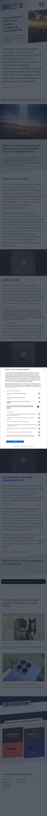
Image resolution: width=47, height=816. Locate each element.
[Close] (44, 370)
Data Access (23, 446)
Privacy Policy (30, 446)
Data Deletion (16, 446)
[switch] (38, 393)
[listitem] (23, 390)
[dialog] (23, 408)
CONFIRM (15, 441)
